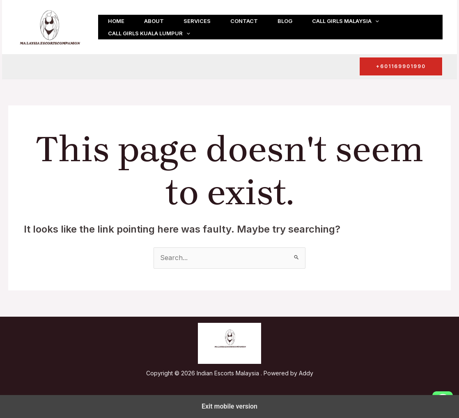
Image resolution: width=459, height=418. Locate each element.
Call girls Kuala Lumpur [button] (149, 33)
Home (116, 21)
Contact (244, 21)
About (154, 21)
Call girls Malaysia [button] (345, 21)
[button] (375, 21)
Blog (285, 21)
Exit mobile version (229, 406)
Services (197, 21)
